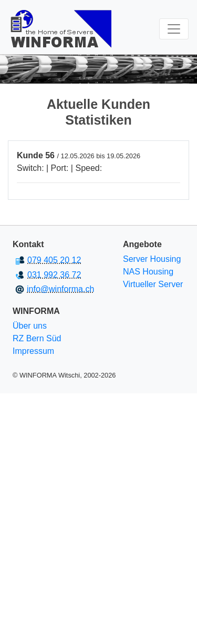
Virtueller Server (153, 284)
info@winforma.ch (60, 288)
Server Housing (152, 259)
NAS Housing (148, 271)
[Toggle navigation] (174, 28)
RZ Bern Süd (37, 338)
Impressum (33, 351)
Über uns (30, 325)
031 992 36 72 (54, 274)
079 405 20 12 (54, 260)
